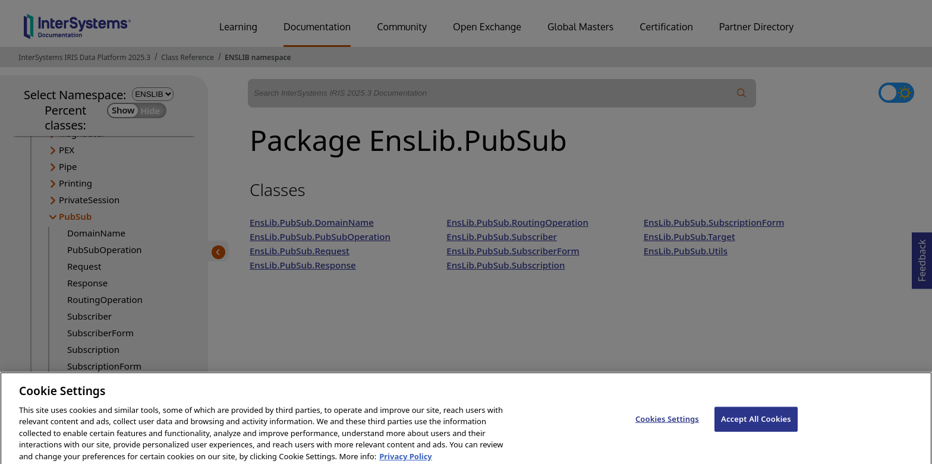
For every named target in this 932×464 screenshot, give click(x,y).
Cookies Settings (667, 424)
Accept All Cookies (756, 424)
